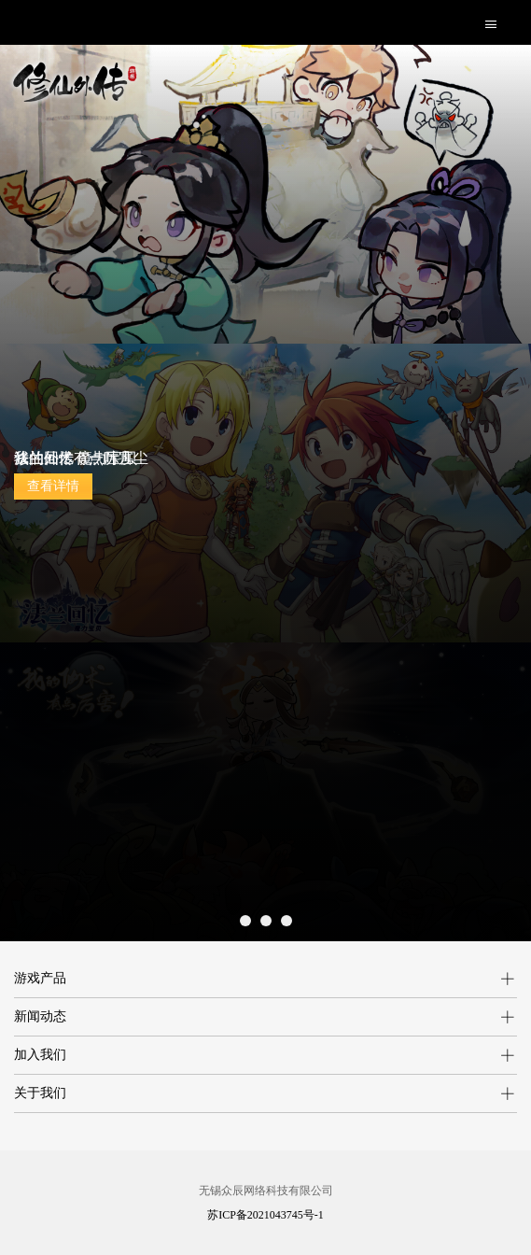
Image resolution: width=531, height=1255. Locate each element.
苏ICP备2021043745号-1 (265, 1214)
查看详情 (53, 486)
